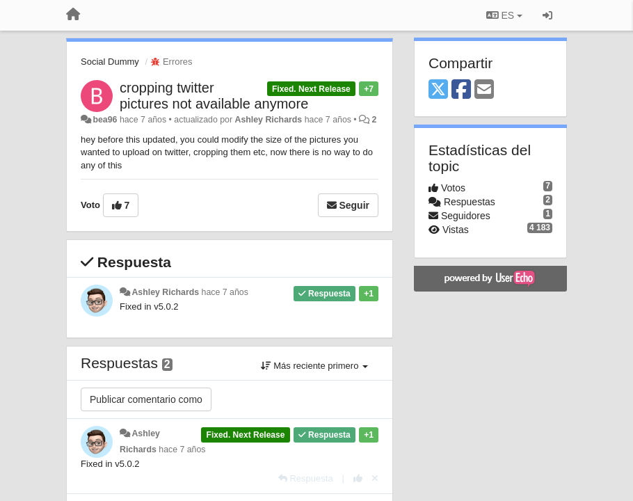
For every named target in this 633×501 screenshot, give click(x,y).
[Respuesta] (305, 478)
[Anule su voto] (374, 478)
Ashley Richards (269, 120)
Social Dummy (110, 61)
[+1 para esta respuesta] (357, 478)
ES (504, 15)
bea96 (105, 120)
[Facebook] (461, 90)
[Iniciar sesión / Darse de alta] (547, 15)
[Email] (484, 90)
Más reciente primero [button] (314, 365)
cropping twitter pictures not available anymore (214, 95)
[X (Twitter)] (438, 90)
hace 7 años (225, 292)
